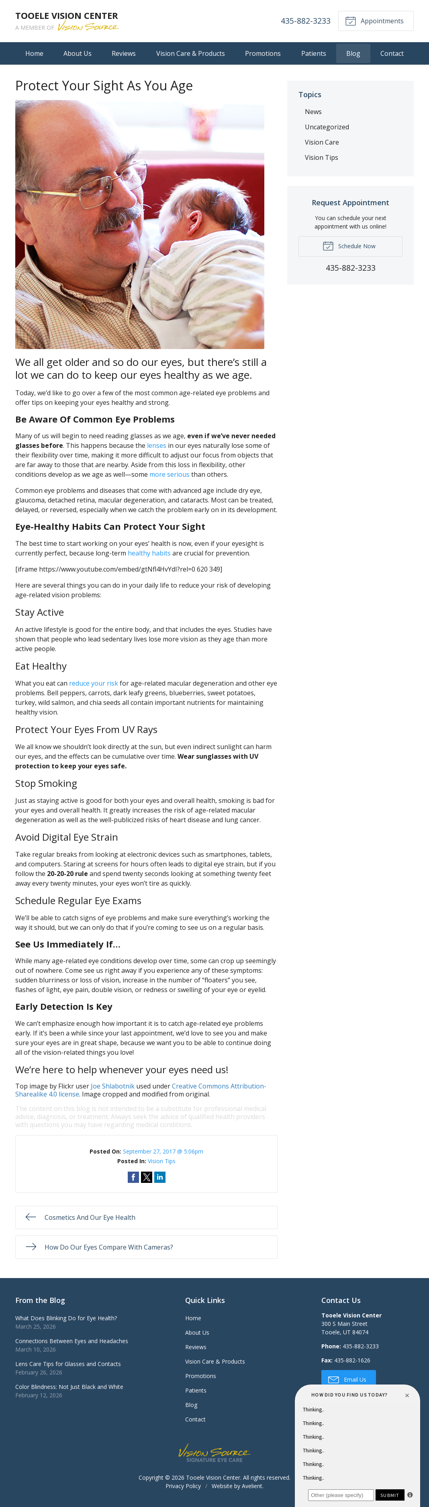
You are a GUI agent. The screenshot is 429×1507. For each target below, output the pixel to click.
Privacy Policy (183, 1486)
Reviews (124, 53)
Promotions (263, 53)
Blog (353, 53)
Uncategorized (327, 127)
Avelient (252, 1486)
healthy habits (149, 553)
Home (34, 53)
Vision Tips (162, 1161)
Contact (392, 53)
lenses (156, 445)
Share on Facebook (133, 1177)
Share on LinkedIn (159, 1177)
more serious (169, 474)
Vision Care (322, 142)
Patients (313, 53)
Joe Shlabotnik (113, 1086)
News (313, 111)
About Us (77, 53)
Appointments (374, 20)
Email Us (347, 1379)
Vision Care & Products (190, 53)
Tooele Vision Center (213, 1477)
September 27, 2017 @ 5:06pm (163, 1151)
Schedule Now (349, 245)
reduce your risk (93, 683)
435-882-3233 (305, 20)
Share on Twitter (146, 1177)
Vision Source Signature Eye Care (214, 1452)
